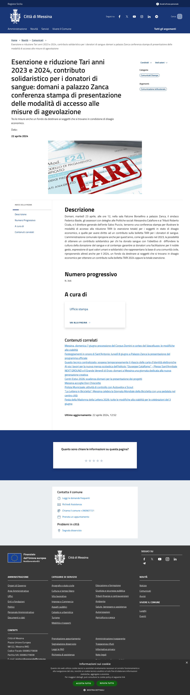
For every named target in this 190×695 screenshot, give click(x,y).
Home (14, 40)
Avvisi (143, 596)
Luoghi (143, 611)
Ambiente (100, 601)
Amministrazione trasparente (110, 638)
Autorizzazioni (103, 612)
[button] (95, 689)
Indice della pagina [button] (23, 204)
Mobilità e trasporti (61, 623)
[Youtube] (130, 16)
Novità (25, 40)
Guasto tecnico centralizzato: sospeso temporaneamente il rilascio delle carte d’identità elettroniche (120, 362)
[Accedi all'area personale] (167, 3)
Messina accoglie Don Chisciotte (83, 383)
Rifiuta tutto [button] (107, 683)
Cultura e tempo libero (63, 591)
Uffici (10, 596)
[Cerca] (178, 16)
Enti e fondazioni (16, 601)
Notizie (143, 585)
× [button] (187, 663)
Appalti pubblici (59, 607)
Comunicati (37, 40)
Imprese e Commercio (62, 601)
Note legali (101, 654)
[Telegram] (152, 16)
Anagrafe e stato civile (63, 585)
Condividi (147, 62)
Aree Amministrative (18, 591)
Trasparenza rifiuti (105, 644)
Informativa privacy (105, 649)
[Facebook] (115, 16)
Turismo (56, 617)
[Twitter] (123, 16)
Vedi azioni (161, 62)
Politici (11, 607)
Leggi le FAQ (58, 649)
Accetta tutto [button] (83, 683)
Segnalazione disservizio (64, 644)
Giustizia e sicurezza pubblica (110, 590)
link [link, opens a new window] (123, 677)
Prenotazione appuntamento (66, 638)
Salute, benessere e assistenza (111, 606)
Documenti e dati (16, 617)
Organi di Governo (17, 585)
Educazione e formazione (108, 585)
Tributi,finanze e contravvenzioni (112, 596)
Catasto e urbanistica (62, 612)
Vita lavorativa (59, 596)
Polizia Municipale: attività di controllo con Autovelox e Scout (99, 387)
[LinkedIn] (145, 16)
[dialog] (95, 677)
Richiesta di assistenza (63, 654)
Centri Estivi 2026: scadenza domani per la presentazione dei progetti (103, 379)
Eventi (143, 616)
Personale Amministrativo (21, 612)
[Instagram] (137, 16)
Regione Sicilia (15, 4)
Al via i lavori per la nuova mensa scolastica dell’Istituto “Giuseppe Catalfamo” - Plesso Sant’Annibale (121, 366)
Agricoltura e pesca (105, 617)
